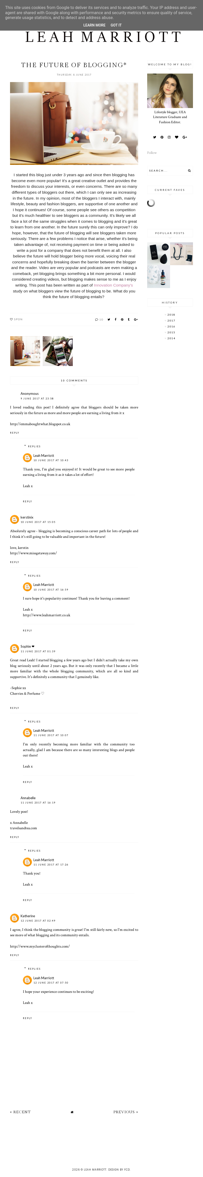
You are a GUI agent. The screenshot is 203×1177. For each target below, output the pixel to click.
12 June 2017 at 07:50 (50, 982)
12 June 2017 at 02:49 (38, 920)
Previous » (125, 1112)
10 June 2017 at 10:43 (50, 460)
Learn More (94, 25)
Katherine (28, 916)
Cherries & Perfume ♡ (27, 693)
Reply (14, 432)
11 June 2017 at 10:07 (50, 735)
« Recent (20, 1112)
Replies (34, 446)
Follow (152, 152)
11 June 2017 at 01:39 (38, 651)
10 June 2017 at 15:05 (38, 522)
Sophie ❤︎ (27, 646)
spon (18, 319)
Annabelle (28, 798)
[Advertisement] (93, 1144)
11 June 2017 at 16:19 (38, 802)
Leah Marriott (43, 455)
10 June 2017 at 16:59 (50, 589)
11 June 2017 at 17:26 (50, 864)
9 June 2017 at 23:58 (37, 398)
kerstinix (27, 517)
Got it (116, 25)
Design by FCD (119, 1170)
